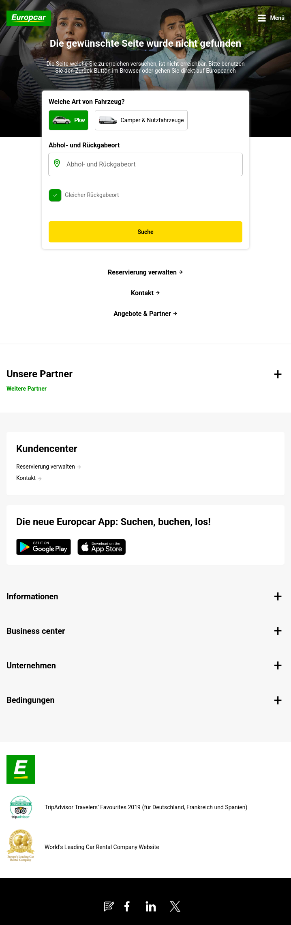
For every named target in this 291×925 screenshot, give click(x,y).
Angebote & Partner (145, 314)
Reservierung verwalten (145, 272)
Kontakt (145, 293)
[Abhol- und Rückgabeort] (153, 164)
